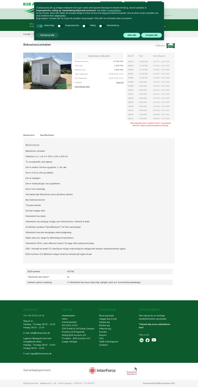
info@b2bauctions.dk (40, 333)
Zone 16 (119, 82)
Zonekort (103, 344)
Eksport (103, 335)
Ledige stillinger (69, 341)
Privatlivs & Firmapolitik (73, 331)
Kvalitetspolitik (69, 322)
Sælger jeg (104, 322)
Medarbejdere (68, 315)
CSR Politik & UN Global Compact (78, 328)
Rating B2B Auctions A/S (74, 335)
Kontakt (103, 331)
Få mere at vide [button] (47, 35)
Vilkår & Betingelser (108, 341)
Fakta (64, 318)
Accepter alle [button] (151, 35)
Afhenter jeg (105, 328)
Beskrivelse (29, 135)
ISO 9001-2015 (70, 325)
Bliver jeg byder (106, 315)
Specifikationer (47, 135)
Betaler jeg (104, 325)
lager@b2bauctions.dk (41, 353)
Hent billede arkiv (82, 86)
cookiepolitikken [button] (114, 10)
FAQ (101, 338)
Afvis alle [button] (132, 35)
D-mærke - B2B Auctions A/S (76, 338)
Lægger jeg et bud (108, 318)
